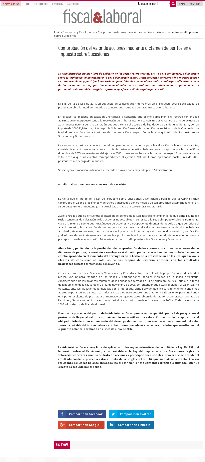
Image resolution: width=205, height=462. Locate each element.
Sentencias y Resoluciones (79, 32)
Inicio (27, 3)
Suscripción (72, 3)
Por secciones (40, 3)
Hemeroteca (57, 3)
